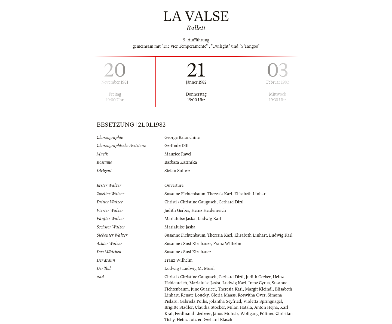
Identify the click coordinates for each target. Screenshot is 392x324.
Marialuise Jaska (179, 218)
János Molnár (225, 313)
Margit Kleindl (259, 289)
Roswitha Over (251, 295)
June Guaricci (203, 289)
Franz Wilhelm (227, 243)
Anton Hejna (266, 307)
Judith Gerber (176, 210)
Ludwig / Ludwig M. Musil (189, 268)
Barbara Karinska (180, 162)
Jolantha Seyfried (225, 301)
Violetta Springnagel (262, 301)
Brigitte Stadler (178, 307)
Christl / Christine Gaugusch (190, 202)
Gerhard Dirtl (231, 202)
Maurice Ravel (177, 154)
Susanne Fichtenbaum (184, 193)
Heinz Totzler (189, 319)
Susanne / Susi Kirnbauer (187, 243)
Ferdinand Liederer (193, 313)
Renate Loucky (195, 295)
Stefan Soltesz (177, 170)
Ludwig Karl (209, 218)
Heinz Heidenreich (208, 210)
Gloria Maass (223, 295)
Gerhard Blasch (218, 319)
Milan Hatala (239, 307)
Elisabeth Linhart (250, 193)
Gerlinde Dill (176, 145)
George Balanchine (182, 137)
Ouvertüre (173, 185)
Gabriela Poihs (193, 301)
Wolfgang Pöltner (256, 313)
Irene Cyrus (259, 282)
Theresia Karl (219, 193)
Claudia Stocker (210, 307)
